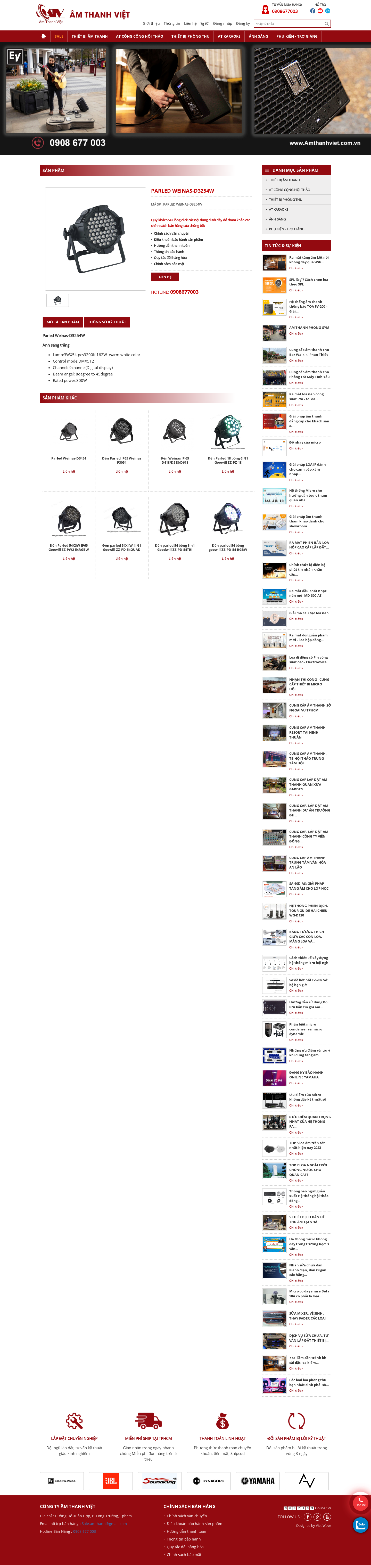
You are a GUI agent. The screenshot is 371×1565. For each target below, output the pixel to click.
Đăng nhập (222, 23)
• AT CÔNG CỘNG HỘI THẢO (288, 189)
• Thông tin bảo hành (167, 251)
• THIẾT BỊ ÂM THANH (283, 180)
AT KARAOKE (229, 36)
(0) (205, 23)
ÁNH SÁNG (258, 36)
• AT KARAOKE (277, 209)
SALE (59, 36)
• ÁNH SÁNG (276, 219)
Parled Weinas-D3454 (68, 458)
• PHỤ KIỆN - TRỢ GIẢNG (285, 229)
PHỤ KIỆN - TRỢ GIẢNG (297, 36)
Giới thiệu (151, 23)
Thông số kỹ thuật (107, 321)
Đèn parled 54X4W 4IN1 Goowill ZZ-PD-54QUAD (121, 547)
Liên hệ (190, 23)
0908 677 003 (84, 1531)
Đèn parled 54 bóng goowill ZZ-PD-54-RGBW (228, 547)
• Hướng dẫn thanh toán (170, 245)
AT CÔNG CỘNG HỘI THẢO (139, 36)
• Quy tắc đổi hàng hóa (169, 257)
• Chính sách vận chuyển (170, 233)
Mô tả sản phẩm (63, 321)
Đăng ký (243, 23)
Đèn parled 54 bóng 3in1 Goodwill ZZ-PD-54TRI (175, 547)
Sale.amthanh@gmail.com (104, 1523)
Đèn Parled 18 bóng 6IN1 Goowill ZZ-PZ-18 (228, 460)
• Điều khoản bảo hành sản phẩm (177, 239)
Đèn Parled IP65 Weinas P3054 (121, 460)
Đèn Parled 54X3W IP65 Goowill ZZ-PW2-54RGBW (68, 547)
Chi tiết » (296, 268)
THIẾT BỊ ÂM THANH (90, 36)
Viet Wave (323, 1525)
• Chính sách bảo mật (167, 263)
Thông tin (172, 23)
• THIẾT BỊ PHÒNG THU (284, 199)
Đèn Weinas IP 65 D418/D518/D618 (175, 460)
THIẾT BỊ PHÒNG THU (190, 36)
